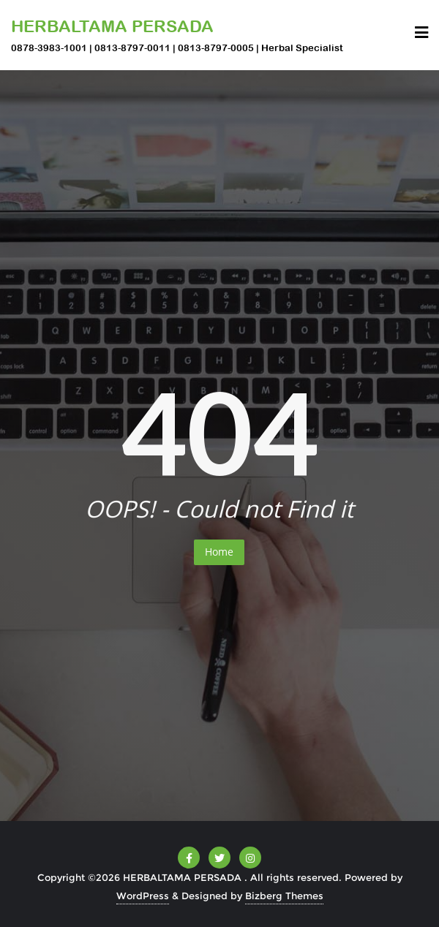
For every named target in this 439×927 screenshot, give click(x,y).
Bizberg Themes (284, 895)
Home (219, 552)
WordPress (142, 895)
